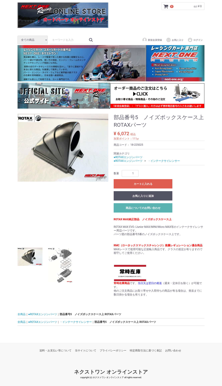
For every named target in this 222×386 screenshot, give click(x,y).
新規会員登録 (152, 39)
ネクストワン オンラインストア (111, 372)
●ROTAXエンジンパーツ (128, 157)
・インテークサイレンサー (164, 160)
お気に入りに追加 (143, 195)
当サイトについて (85, 350)
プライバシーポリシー (113, 350)
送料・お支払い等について (55, 350)
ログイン (195, 39)
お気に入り (175, 39)
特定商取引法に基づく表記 (146, 350)
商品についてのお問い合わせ (143, 207)
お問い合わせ (173, 350)
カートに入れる (143, 183)
